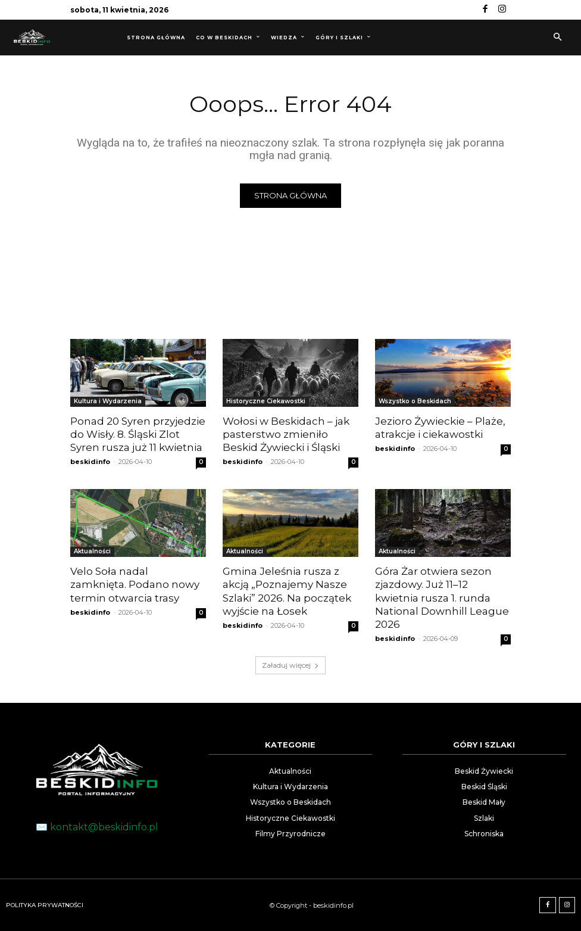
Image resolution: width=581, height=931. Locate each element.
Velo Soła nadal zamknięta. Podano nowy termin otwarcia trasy (134, 584)
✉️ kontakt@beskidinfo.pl (97, 826)
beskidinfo (90, 461)
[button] (557, 37)
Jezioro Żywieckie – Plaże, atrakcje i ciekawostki (440, 427)
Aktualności (92, 551)
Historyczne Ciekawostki (265, 401)
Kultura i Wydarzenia (108, 401)
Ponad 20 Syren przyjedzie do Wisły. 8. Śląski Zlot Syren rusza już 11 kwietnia (137, 434)
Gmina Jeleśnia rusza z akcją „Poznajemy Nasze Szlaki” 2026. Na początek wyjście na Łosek (287, 590)
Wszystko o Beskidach (415, 401)
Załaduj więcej (290, 665)
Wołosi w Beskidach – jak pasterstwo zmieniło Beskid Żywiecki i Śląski (286, 434)
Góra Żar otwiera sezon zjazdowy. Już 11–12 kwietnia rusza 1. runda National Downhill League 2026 (442, 597)
